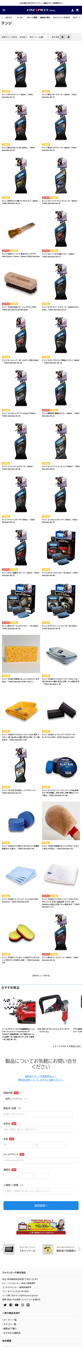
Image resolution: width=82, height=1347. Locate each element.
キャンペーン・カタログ (61, 17)
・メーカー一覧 (9, 1319)
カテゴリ (8, 17)
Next (79, 17)
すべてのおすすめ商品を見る (68, 1046)
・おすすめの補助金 (11, 1333)
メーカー (20, 17)
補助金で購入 (45, 17)
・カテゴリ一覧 (9, 1324)
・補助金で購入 (9, 1328)
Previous (2, 17)
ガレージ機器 (32, 17)
